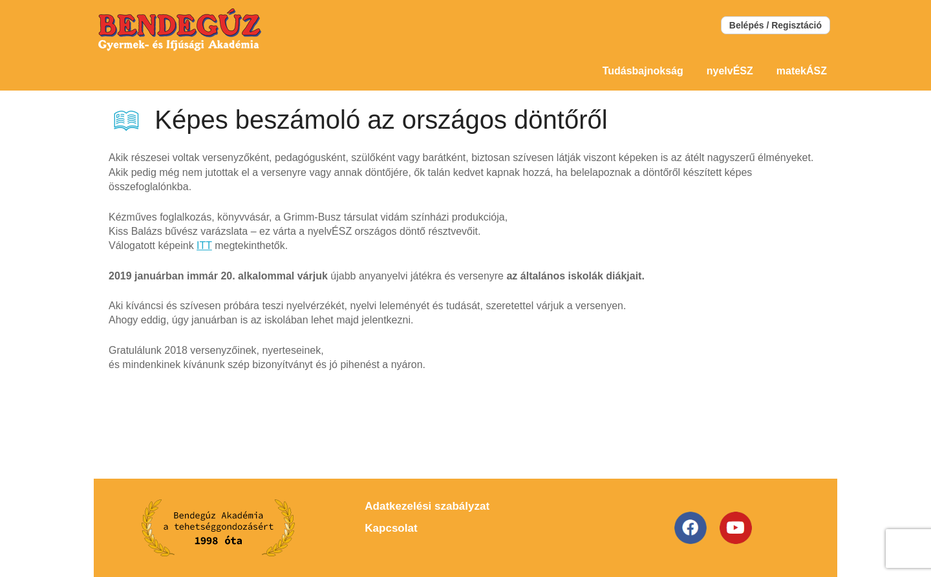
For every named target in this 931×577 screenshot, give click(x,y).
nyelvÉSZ (730, 70)
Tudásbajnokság (643, 70)
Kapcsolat (391, 528)
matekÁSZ (801, 70)
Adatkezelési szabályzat (427, 506)
